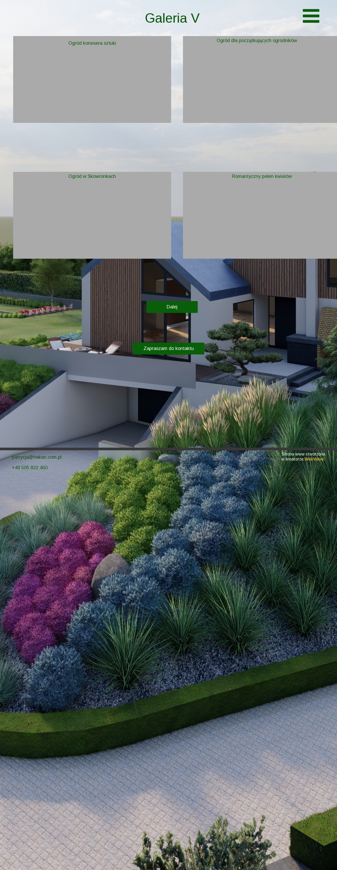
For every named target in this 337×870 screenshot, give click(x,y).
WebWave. (315, 459)
